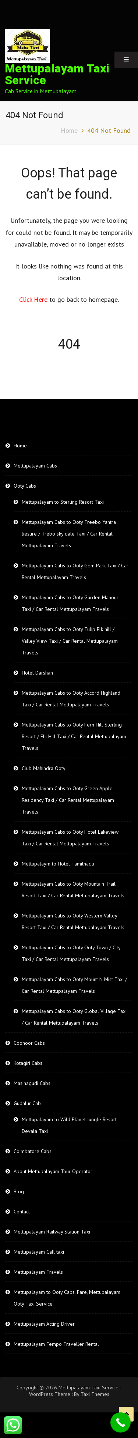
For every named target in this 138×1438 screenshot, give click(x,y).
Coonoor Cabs (29, 1043)
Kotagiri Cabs (28, 1063)
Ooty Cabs (25, 486)
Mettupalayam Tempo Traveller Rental (56, 1344)
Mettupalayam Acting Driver (44, 1324)
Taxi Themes (95, 1394)
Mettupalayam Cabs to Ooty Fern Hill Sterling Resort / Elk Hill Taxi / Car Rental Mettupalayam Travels (74, 736)
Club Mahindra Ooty (44, 768)
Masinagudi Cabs (32, 1083)
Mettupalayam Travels (38, 1272)
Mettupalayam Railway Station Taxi (52, 1231)
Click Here (34, 299)
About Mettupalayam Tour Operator (53, 1171)
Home (20, 445)
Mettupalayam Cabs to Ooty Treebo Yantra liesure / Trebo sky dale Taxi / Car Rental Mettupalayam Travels (69, 534)
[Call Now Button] (120, 1422)
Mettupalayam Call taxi (39, 1252)
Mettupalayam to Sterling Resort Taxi (63, 502)
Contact (22, 1211)
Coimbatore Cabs (33, 1151)
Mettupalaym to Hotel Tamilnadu (58, 863)
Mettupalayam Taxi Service (57, 74)
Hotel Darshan (37, 672)
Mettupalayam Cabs (35, 465)
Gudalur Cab (27, 1103)
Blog (19, 1191)
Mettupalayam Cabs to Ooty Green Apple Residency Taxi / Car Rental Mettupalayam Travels (68, 800)
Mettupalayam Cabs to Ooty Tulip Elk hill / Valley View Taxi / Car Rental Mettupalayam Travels (70, 641)
